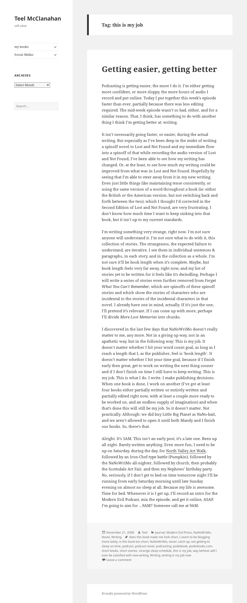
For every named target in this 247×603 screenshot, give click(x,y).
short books (110, 551)
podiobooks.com (200, 546)
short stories (128, 551)
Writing (116, 537)
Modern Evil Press (179, 532)
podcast (127, 546)
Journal (160, 532)
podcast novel (144, 546)
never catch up (179, 541)
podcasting (163, 546)
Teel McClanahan (37, 18)
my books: (21, 47)
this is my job (182, 551)
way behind (201, 551)
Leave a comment (118, 560)
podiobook (180, 546)
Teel (145, 532)
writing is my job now (176, 555)
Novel (106, 537)
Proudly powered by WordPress (124, 593)
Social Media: (24, 54)
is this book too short (133, 541)
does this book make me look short (153, 537)
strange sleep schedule (155, 551)
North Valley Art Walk (186, 450)
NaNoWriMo (202, 532)
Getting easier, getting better (159, 69)
